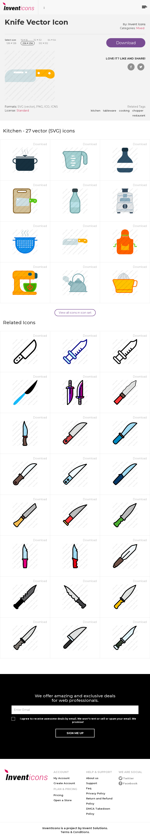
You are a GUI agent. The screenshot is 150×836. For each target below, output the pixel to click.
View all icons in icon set (75, 312)
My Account (62, 778)
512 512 (43, 43)
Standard (23, 110)
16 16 (24, 39)
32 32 (38, 39)
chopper (137, 110)
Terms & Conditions (75, 832)
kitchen (95, 110)
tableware (109, 110)
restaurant (138, 115)
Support (91, 783)
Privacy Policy (95, 793)
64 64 (52, 39)
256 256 (27, 43)
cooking (124, 110)
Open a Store (63, 800)
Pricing (58, 795)
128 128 (11, 43)
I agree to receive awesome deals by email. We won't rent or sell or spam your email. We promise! (78, 720)
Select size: (10, 39)
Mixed (140, 28)
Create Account (64, 783)
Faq (88, 788)
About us (92, 778)
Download (40, 144)
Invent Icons (136, 24)
